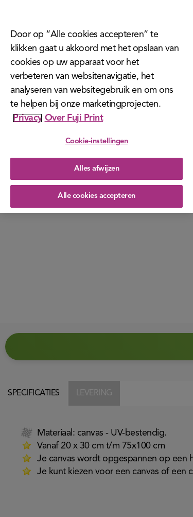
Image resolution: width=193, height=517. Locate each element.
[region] (96, 106)
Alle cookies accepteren (96, 196)
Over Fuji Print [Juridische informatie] (74, 118)
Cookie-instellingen (96, 141)
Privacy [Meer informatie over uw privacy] (27, 118)
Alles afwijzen (96, 169)
